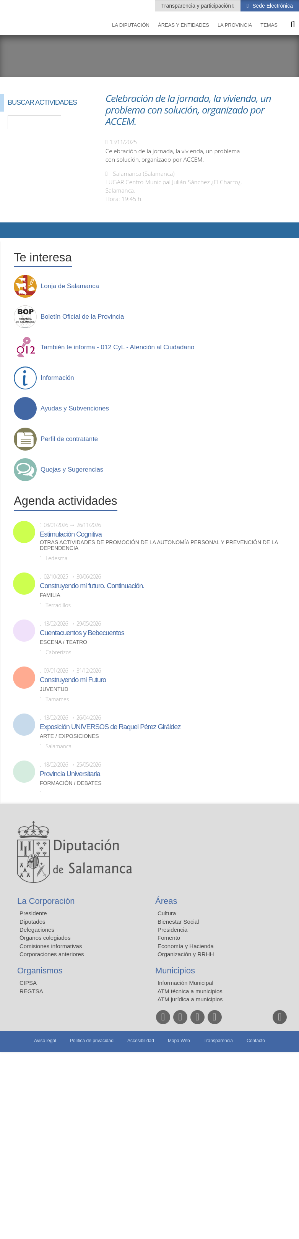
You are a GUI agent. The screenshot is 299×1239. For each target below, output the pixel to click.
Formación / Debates (71, 783)
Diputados (33, 921)
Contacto (256, 1040)
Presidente (33, 913)
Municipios (175, 970)
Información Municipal (185, 983)
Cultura (167, 913)
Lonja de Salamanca (70, 286)
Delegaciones (37, 929)
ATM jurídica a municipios (190, 999)
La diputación (131, 25)
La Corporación (46, 901)
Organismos (40, 970)
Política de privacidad (92, 1040)
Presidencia (172, 929)
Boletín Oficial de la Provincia (82, 316)
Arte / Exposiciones (69, 736)
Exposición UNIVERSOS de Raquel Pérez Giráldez (110, 727)
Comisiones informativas (51, 946)
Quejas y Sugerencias (72, 469)
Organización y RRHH (186, 954)
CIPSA (28, 983)
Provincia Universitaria (70, 774)
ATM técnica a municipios (190, 991)
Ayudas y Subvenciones (75, 408)
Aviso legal (45, 1040)
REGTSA (31, 991)
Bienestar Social (178, 921)
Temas (269, 25)
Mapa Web (179, 1040)
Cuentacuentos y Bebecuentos (82, 633)
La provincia (235, 25)
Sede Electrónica (272, 6)
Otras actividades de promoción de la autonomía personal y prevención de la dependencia (159, 545)
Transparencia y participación (196, 6)
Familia (50, 595)
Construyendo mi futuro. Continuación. (92, 586)
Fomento (169, 937)
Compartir (9, 230)
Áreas (166, 901)
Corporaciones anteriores (52, 954)
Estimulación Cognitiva (71, 534)
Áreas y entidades (183, 25)
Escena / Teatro (63, 642)
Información (57, 378)
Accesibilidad (140, 1040)
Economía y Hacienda (186, 946)
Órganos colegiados (45, 937)
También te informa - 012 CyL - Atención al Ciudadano (117, 347)
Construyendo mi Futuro (73, 680)
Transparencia (218, 1040)
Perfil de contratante (69, 439)
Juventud (54, 689)
